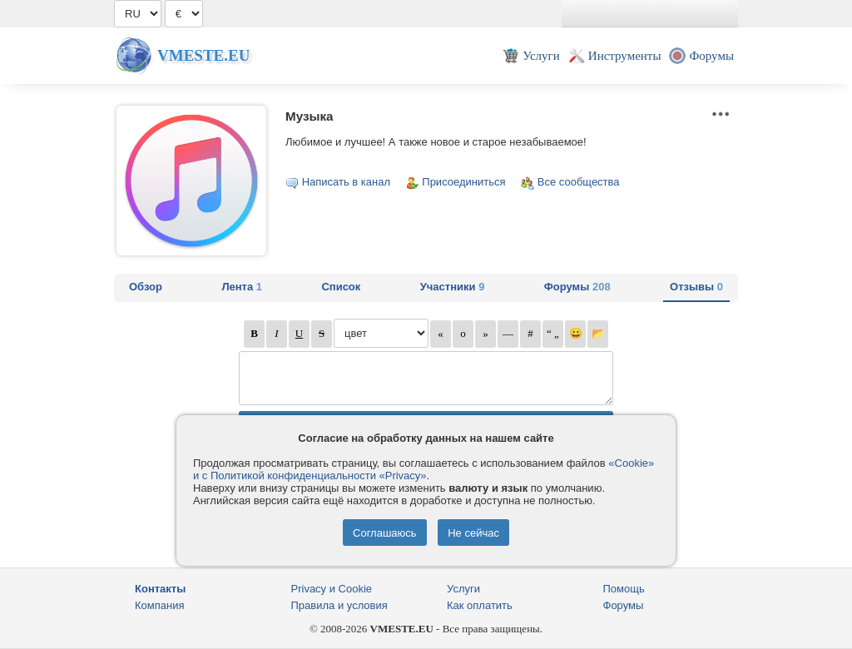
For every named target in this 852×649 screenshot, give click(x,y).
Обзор (145, 286)
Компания (160, 605)
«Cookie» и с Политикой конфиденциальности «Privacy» (423, 469)
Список (340, 286)
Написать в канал (346, 182)
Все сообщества (578, 182)
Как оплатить (480, 605)
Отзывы (696, 286)
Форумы (577, 286)
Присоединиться (463, 182)
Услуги (463, 588)
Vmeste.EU (203, 55)
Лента (241, 286)
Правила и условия (339, 605)
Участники (452, 286)
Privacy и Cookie (332, 588)
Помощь (624, 588)
